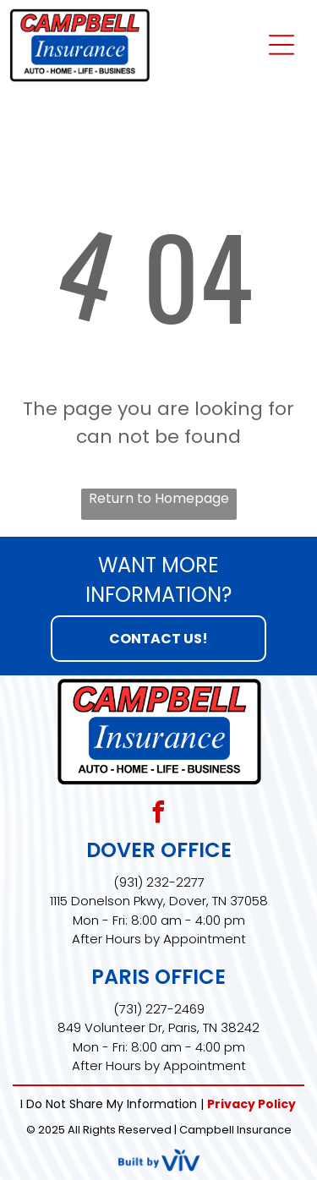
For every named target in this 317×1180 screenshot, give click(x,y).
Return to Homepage (159, 498)
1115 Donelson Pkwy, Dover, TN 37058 (159, 901)
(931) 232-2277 (159, 882)
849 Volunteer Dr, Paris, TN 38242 (158, 1027)
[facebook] (159, 814)
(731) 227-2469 (159, 1009)
